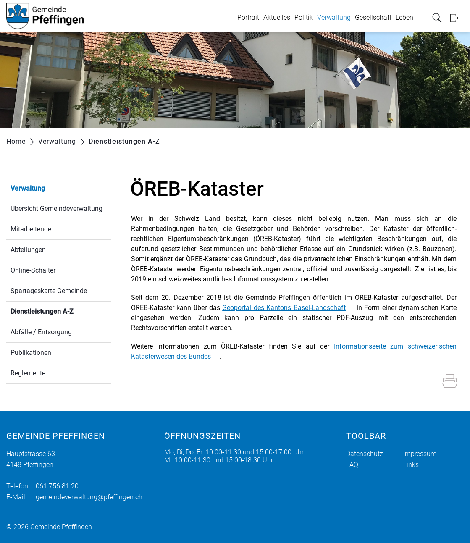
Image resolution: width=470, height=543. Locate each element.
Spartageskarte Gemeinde (49, 291)
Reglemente (28, 373)
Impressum (419, 454)
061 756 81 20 (57, 486)
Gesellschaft (373, 17)
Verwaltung (334, 17)
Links (411, 465)
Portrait (248, 17)
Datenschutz (364, 454)
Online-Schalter (33, 270)
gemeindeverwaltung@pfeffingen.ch (89, 497)
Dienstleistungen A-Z (61, 310)
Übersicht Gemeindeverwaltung (56, 208)
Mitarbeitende (31, 229)
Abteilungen (28, 250)
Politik (303, 17)
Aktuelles (276, 17)
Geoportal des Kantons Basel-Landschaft (284, 308)
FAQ (352, 465)
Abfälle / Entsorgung (41, 332)
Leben (404, 17)
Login (457, 18)
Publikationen (31, 353)
